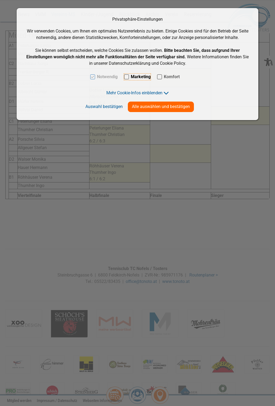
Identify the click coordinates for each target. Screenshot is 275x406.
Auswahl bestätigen (104, 106)
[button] (137, 92)
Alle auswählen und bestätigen (161, 106)
